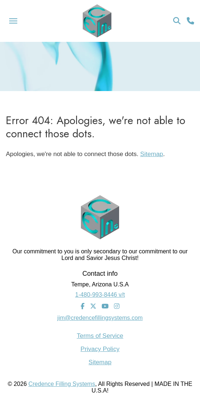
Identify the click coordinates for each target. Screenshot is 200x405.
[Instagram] (116, 306)
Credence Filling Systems (61, 384)
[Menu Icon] (13, 21)
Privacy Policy (100, 349)
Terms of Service (100, 335)
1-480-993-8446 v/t (100, 295)
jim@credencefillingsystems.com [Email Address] (100, 318)
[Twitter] (93, 306)
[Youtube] (104, 306)
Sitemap (151, 154)
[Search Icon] (177, 20)
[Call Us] (190, 20)
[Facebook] (83, 306)
